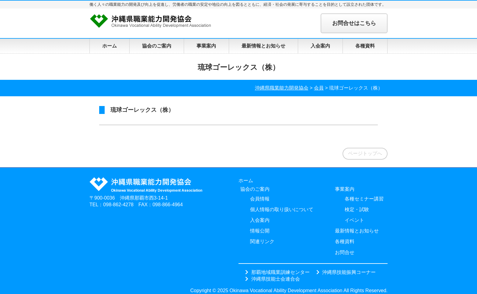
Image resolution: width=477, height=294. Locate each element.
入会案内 (320, 45)
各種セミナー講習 (364, 198)
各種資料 (365, 45)
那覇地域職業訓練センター (280, 272)
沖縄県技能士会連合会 (275, 278)
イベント (354, 220)
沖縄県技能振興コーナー (349, 272)
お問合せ (344, 252)
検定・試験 (357, 209)
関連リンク (262, 241)
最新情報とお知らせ (263, 45)
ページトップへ (365, 153)
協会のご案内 (156, 45)
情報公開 (260, 230)
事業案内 (206, 45)
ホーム (109, 45)
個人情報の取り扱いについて (281, 209)
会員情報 (260, 198)
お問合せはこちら (354, 23)
